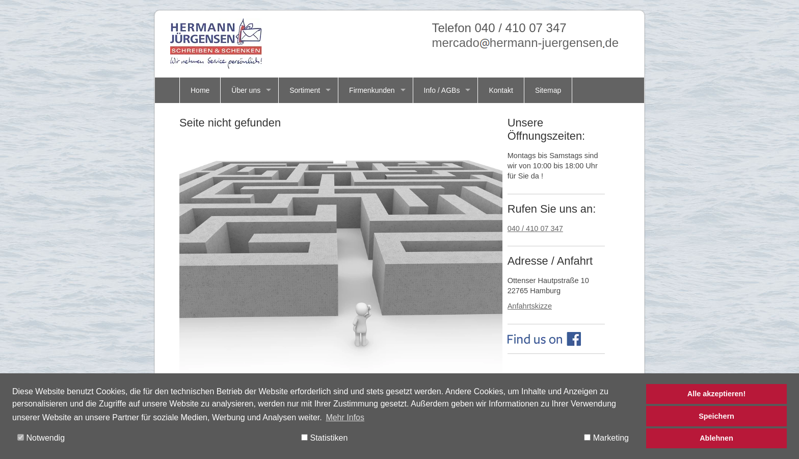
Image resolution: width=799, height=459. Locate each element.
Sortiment (304, 90)
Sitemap (548, 90)
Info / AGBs (442, 90)
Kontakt (501, 90)
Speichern (716, 416)
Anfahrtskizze (530, 306)
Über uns (245, 90)
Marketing (606, 438)
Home (200, 90)
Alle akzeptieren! (716, 394)
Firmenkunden (372, 90)
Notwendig (41, 438)
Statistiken (324, 438)
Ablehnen (716, 438)
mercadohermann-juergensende (525, 42)
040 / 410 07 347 (535, 228)
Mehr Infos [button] (345, 417)
